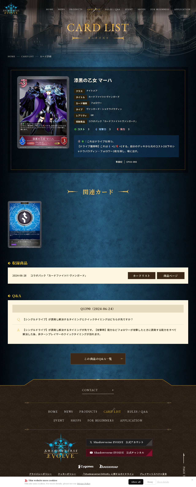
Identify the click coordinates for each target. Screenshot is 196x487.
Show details (163, 482)
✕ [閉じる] (192, 479)
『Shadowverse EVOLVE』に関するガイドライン (108, 474)
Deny (150, 482)
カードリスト (141, 276)
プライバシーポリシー (40, 474)
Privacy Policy (83, 483)
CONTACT (90, 390)
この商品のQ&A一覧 (98, 359)
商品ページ (171, 276)
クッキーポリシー (67, 474)
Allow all (136, 482)
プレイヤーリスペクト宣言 (153, 474)
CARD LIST (27, 56)
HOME (11, 56)
